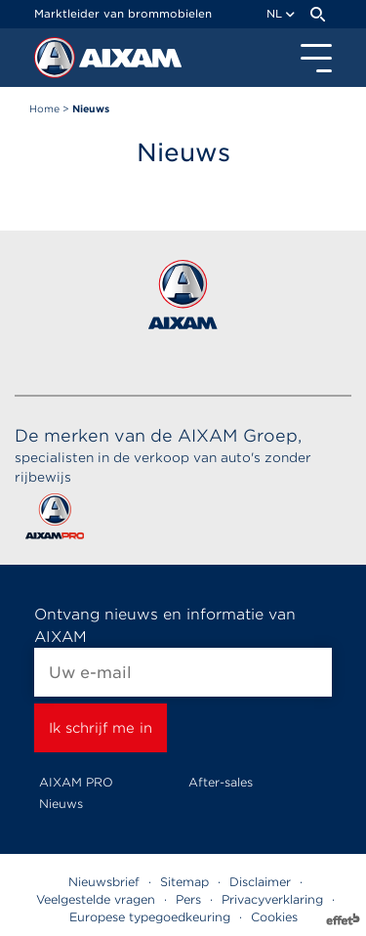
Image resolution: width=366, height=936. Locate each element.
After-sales (220, 782)
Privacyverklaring (272, 899)
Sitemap (184, 881)
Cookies (274, 917)
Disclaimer (260, 881)
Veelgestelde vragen (95, 899)
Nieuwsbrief (104, 881)
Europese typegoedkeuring (149, 917)
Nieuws (61, 803)
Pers (188, 899)
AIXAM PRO (76, 782)
